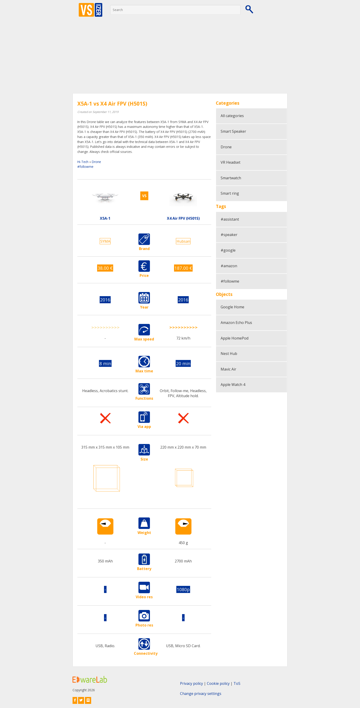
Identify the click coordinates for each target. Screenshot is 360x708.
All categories (232, 115)
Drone (96, 162)
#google (228, 250)
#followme (85, 166)
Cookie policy (218, 683)
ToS (236, 683)
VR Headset (230, 162)
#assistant (230, 219)
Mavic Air (228, 369)
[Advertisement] (180, 59)
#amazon (229, 265)
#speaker (229, 234)
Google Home (232, 306)
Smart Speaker (233, 131)
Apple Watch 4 (233, 384)
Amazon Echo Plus (236, 322)
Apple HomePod (234, 338)
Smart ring (230, 193)
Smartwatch (231, 177)
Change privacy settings (200, 693)
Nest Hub (229, 353)
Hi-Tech (82, 162)
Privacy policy (191, 683)
